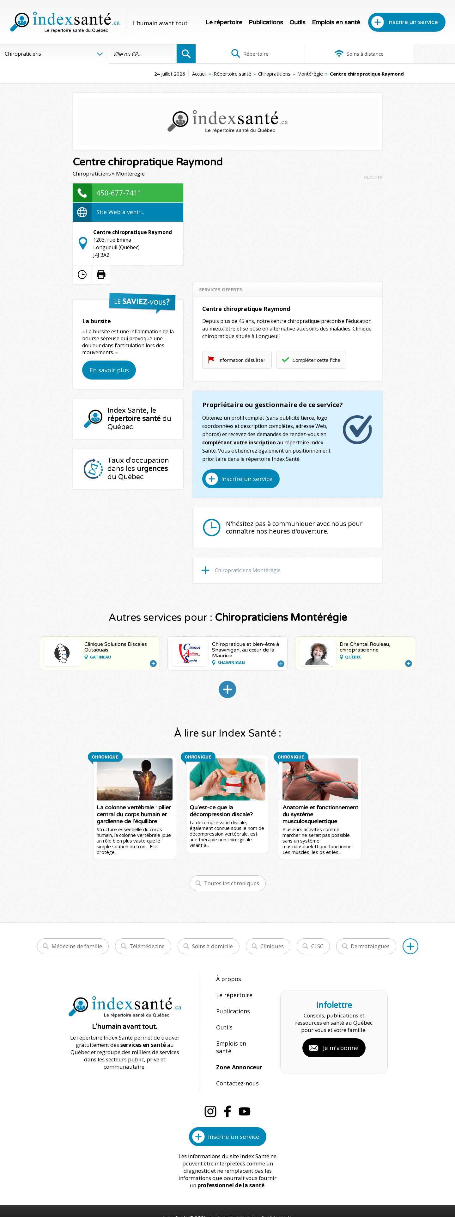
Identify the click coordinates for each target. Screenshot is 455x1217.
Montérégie (258, 74)
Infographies (412, 54)
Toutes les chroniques (231, 883)
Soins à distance (325, 54)
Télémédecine (147, 946)
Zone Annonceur (238, 1046)
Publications (266, 22)
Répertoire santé (181, 74)
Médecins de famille (77, 946)
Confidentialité (277, 1192)
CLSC (317, 946)
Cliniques (272, 946)
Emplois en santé (336, 22)
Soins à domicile (212, 946)
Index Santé (175, 1192)
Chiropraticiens (223, 74)
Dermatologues (370, 946)
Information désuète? (241, 360)
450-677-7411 (119, 192)
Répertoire (239, 54)
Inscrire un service (412, 22)
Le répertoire (224, 22)
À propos (227, 978)
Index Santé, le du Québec (139, 418)
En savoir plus (109, 370)
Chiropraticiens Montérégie (248, 570)
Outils (297, 22)
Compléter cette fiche (316, 360)
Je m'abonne (341, 1035)
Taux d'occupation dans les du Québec (138, 468)
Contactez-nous (235, 1060)
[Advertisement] (287, 227)
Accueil (148, 74)
